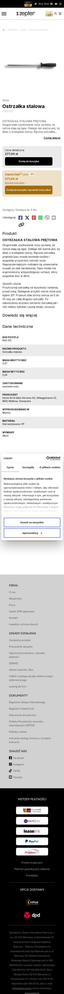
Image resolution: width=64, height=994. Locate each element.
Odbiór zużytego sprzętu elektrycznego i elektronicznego (31, 678)
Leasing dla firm (17, 686)
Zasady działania (22, 633)
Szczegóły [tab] (28, 467)
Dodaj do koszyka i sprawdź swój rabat (29, 190)
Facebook (18, 758)
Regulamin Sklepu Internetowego (27, 702)
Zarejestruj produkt (19, 640)
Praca (12, 605)
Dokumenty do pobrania (22, 715)
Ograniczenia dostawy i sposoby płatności (27, 655)
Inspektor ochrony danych (23, 624)
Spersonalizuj (32, 532)
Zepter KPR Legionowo (21, 611)
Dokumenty (18, 695)
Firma (13, 585)
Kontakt (13, 618)
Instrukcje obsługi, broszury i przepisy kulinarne (30, 740)
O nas (12, 592)
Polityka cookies (18, 732)
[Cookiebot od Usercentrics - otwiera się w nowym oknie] (46, 458)
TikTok (16, 771)
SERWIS (13, 663)
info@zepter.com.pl (22, 988)
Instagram (18, 764)
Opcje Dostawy (32, 889)
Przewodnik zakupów (21, 646)
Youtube (17, 777)
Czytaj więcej (52, 137)
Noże (23, 30)
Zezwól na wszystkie (32, 522)
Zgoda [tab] (10, 467)
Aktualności (15, 598)
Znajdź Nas (18, 751)
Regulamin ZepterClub (21, 708)
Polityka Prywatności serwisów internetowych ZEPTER (26, 723)
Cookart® (13, 30)
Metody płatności (32, 799)
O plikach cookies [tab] (50, 467)
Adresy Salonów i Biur (21, 670)
